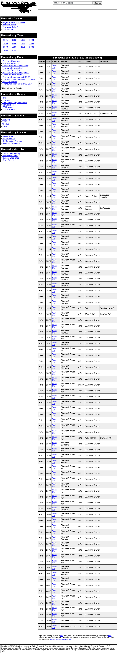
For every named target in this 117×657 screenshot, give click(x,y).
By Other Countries (11, 143)
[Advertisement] (77, 31)
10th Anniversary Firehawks (14, 102)
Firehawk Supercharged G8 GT (16, 77)
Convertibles (8, 105)
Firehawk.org (8, 29)
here (61, 636)
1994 (31, 40)
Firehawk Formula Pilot (12, 68)
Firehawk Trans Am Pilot (13, 75)
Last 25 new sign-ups (11, 153)
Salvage (6, 119)
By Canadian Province (12, 141)
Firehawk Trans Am (11, 70)
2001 (23, 47)
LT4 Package (8, 107)
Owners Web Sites (10, 158)
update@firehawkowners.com (60, 639)
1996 (14, 43)
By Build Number (10, 155)
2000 (14, 47)
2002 (31, 47)
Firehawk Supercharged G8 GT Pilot (18, 79)
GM (4, 98)
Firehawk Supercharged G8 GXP (17, 84)
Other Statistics (9, 160)
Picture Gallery (9, 25)
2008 (5, 50)
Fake (4, 126)
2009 (14, 50)
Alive (4, 122)
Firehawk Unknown (11, 61)
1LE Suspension (9, 109)
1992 (14, 40)
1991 (5, 40)
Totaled (5, 124)
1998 (31, 43)
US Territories (8, 139)
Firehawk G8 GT (9, 81)
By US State (7, 136)
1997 (23, 43)
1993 (23, 40)
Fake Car (54, 66)
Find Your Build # (10, 27)
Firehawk (6, 100)
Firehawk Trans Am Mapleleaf (15, 72)
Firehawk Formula (10, 63)
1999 (5, 47)
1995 (5, 43)
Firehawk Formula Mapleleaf (15, 66)
